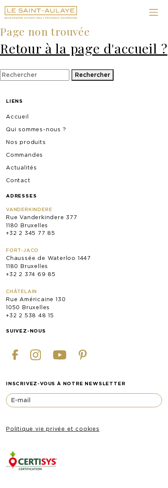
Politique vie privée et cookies (53, 429)
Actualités (21, 167)
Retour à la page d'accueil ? (83, 48)
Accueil (17, 116)
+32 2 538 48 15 (30, 315)
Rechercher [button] (92, 74)
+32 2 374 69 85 (31, 274)
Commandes (24, 155)
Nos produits (26, 142)
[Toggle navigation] (153, 13)
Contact (18, 180)
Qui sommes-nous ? (36, 129)
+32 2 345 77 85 (30, 233)
